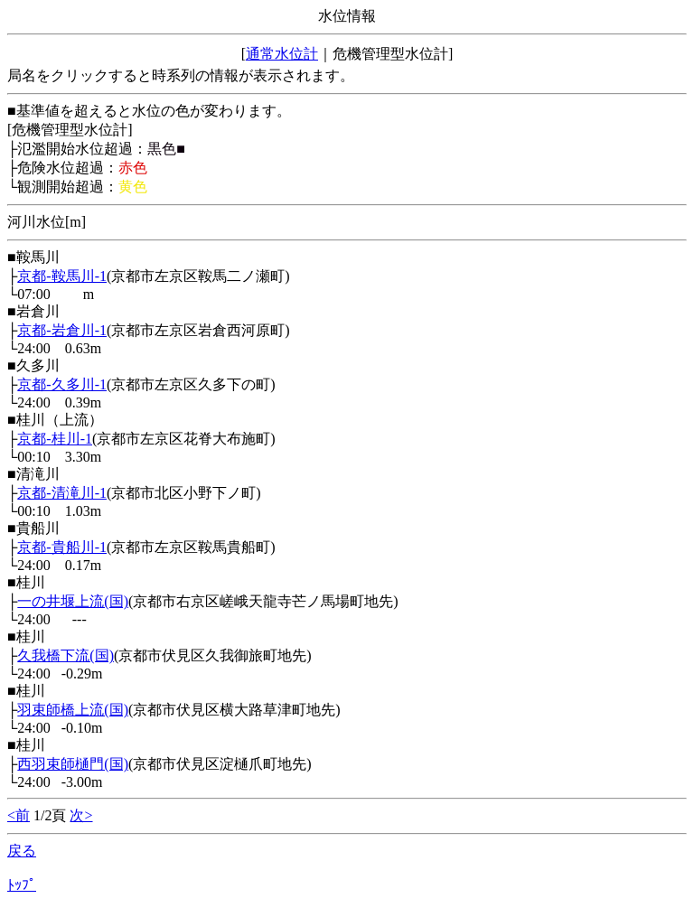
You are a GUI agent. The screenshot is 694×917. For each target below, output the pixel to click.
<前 (18, 815)
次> (81, 815)
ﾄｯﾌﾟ (21, 885)
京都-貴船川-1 (62, 547)
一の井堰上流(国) (72, 601)
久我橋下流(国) (65, 655)
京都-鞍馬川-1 (62, 276)
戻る (21, 850)
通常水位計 (282, 53)
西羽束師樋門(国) (72, 764)
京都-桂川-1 (54, 438)
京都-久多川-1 (62, 384)
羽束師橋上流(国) (72, 709)
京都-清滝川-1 (62, 493)
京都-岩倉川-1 (62, 330)
